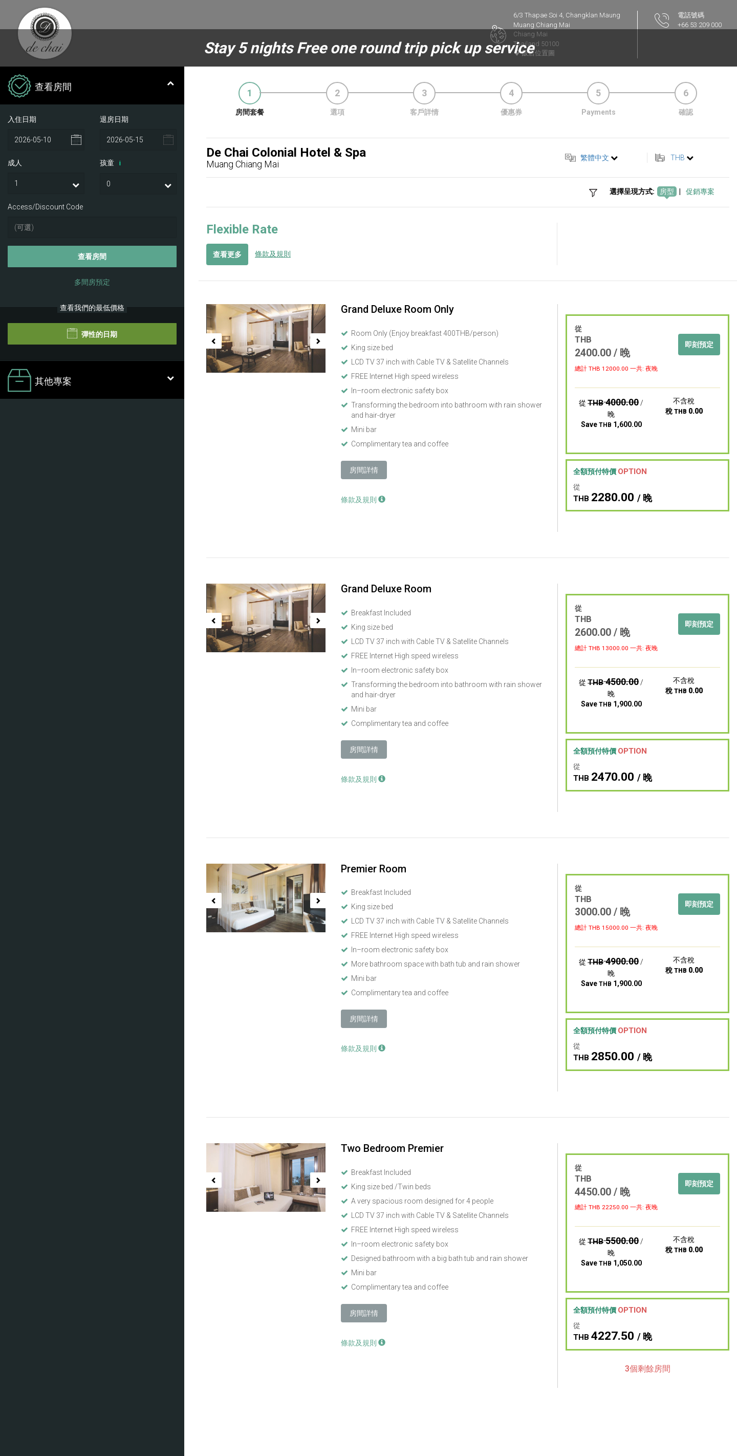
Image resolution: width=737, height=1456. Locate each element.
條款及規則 (273, 254)
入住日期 (22, 119)
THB (677, 158)
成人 (15, 163)
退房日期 (114, 119)
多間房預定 (92, 282)
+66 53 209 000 (700, 25)
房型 (667, 191)
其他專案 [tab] (91, 381)
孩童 (112, 163)
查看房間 (92, 256)
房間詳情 (364, 470)
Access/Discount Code (45, 207)
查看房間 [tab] (91, 87)
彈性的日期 (92, 333)
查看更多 (227, 254)
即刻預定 (699, 344)
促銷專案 (700, 191)
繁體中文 (594, 158)
